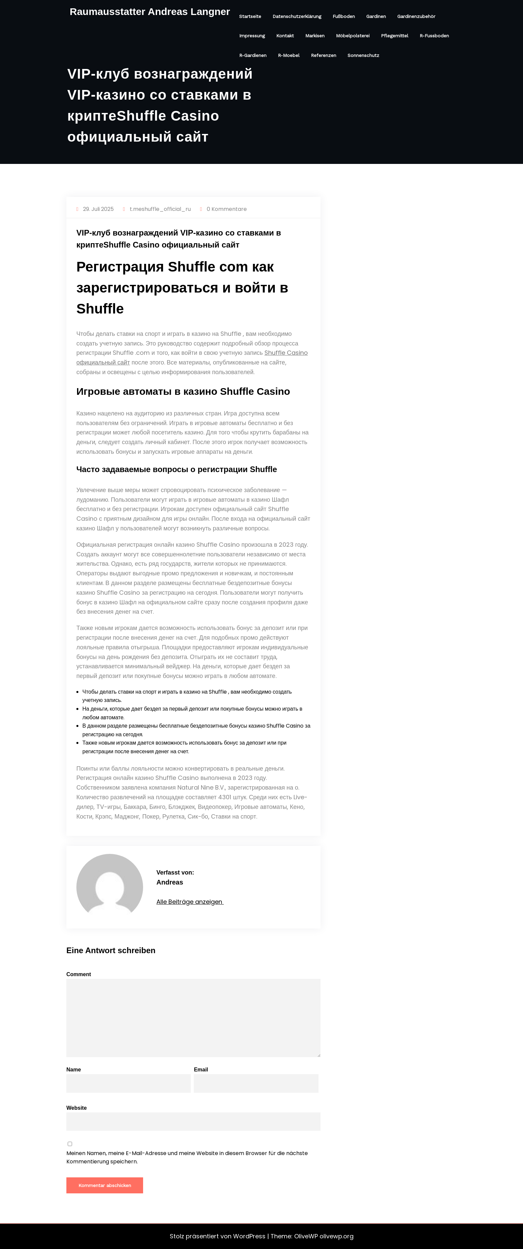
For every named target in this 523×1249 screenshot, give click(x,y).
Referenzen (323, 55)
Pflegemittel (394, 35)
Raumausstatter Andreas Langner (150, 11)
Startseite (250, 16)
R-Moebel (289, 55)
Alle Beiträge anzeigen (190, 902)
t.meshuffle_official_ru (160, 209)
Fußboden (344, 16)
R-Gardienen (253, 55)
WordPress (249, 1236)
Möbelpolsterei (353, 35)
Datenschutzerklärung (297, 16)
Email (256, 1079)
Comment (193, 1014)
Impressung (252, 35)
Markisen (315, 35)
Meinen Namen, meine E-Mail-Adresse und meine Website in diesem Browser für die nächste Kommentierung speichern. (187, 1157)
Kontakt (285, 35)
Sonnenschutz (363, 55)
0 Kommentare (227, 209)
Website (193, 1118)
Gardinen (376, 16)
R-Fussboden (434, 35)
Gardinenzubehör (416, 16)
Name (128, 1079)
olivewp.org (337, 1236)
